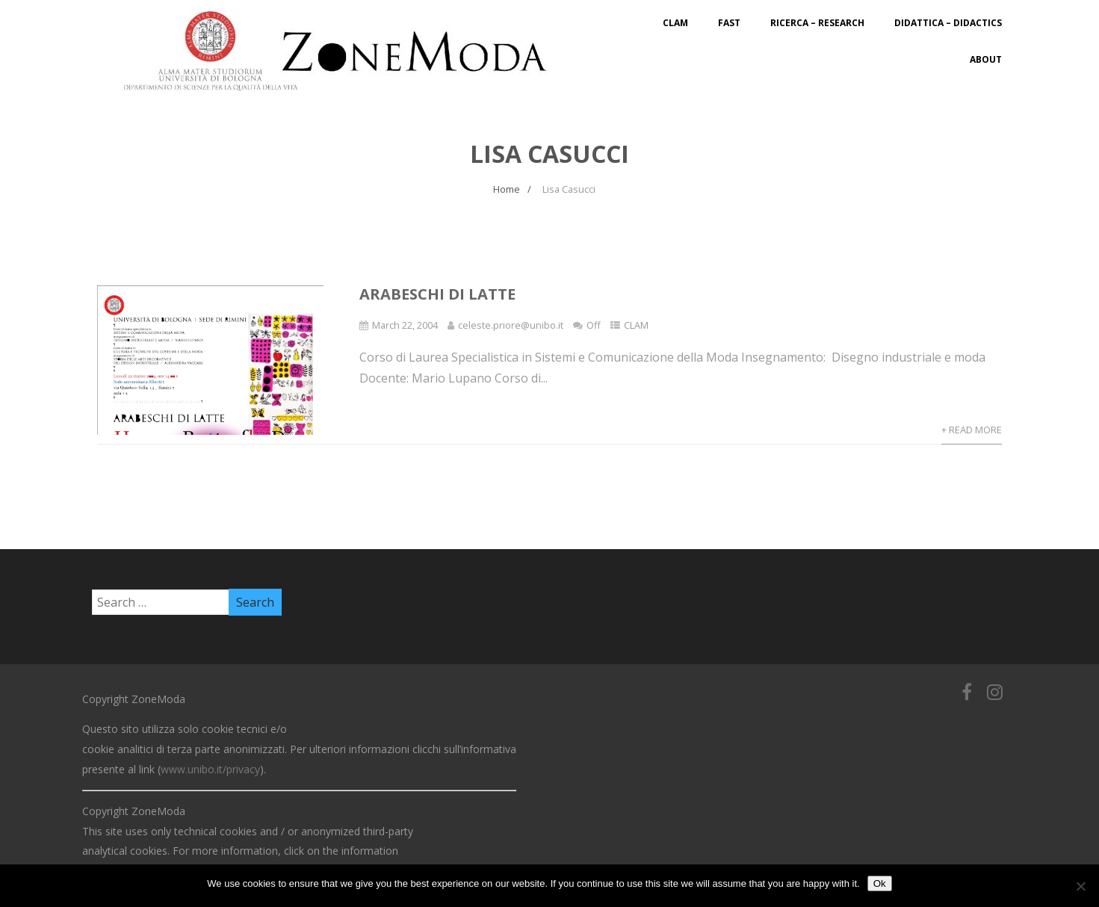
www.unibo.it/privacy (210, 769)
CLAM (675, 22)
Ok (879, 883)
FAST (729, 22)
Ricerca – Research (817, 22)
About (986, 59)
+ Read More (971, 429)
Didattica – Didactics (948, 22)
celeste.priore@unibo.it (510, 325)
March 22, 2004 (405, 325)
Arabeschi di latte (437, 294)
